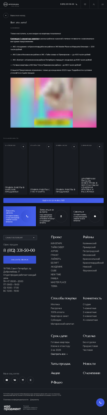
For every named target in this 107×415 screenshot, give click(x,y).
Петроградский (91, 251)
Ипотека (55, 304)
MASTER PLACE (58, 282)
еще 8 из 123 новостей (53, 200)
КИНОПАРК (56, 243)
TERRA (54, 286)
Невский (87, 267)
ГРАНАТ (55, 255)
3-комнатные (90, 316)
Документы (34, 400)
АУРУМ (54, 251)
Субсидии (56, 320)
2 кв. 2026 (56, 350)
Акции (55, 373)
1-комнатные (89, 308)
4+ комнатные (90, 320)
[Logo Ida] (53, 408)
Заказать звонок (20, 260)
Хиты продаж (60, 364)
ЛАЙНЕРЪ (56, 259)
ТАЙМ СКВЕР (57, 247)
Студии (87, 304)
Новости (89, 364)
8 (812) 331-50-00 (68, 4)
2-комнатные (90, 312)
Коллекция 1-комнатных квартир (24, 39)
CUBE (53, 271)
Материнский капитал (62, 324)
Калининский (89, 243)
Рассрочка (56, 308)
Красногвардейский (93, 263)
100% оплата (57, 312)
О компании (91, 373)
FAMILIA (54, 278)
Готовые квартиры (60, 342)
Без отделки (89, 342)
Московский (89, 255)
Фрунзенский (90, 271)
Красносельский (91, 259)
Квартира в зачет (60, 316)
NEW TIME (56, 274)
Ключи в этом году (60, 346)
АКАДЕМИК (56, 267)
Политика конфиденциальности (15, 400)
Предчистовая (90, 346)
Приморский (89, 247)
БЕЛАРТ (55, 263)
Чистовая (88, 350)
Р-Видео (56, 382)
